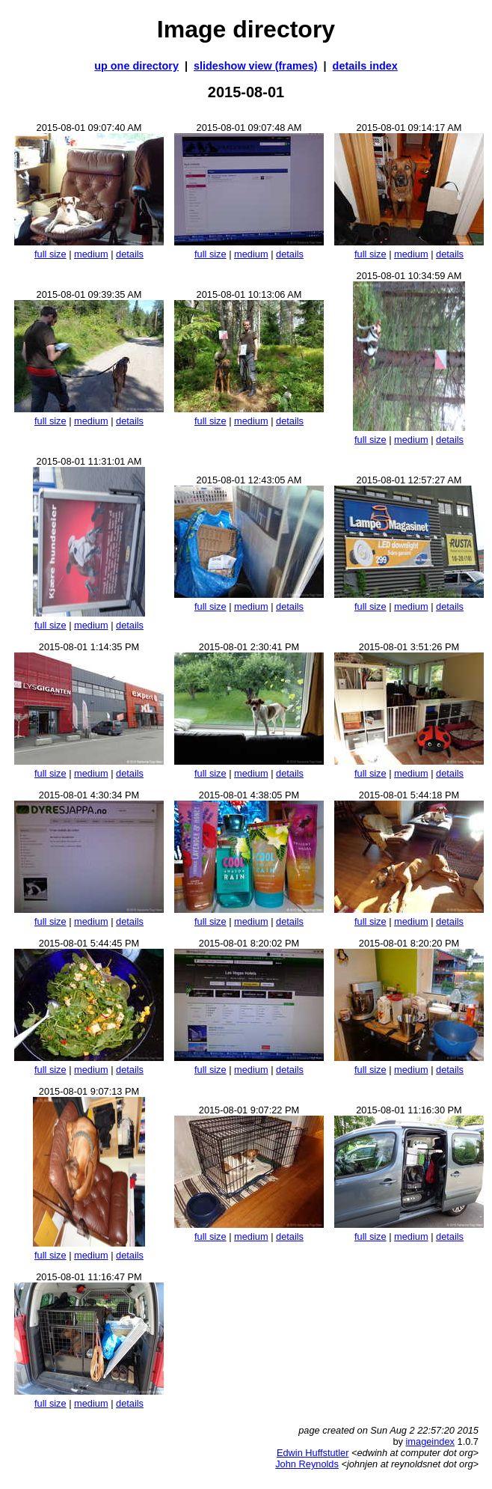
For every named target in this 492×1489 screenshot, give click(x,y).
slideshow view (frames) (256, 66)
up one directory (136, 66)
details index (365, 66)
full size (50, 254)
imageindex (430, 1441)
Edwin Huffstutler (313, 1452)
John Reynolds (307, 1464)
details (130, 254)
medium (91, 254)
